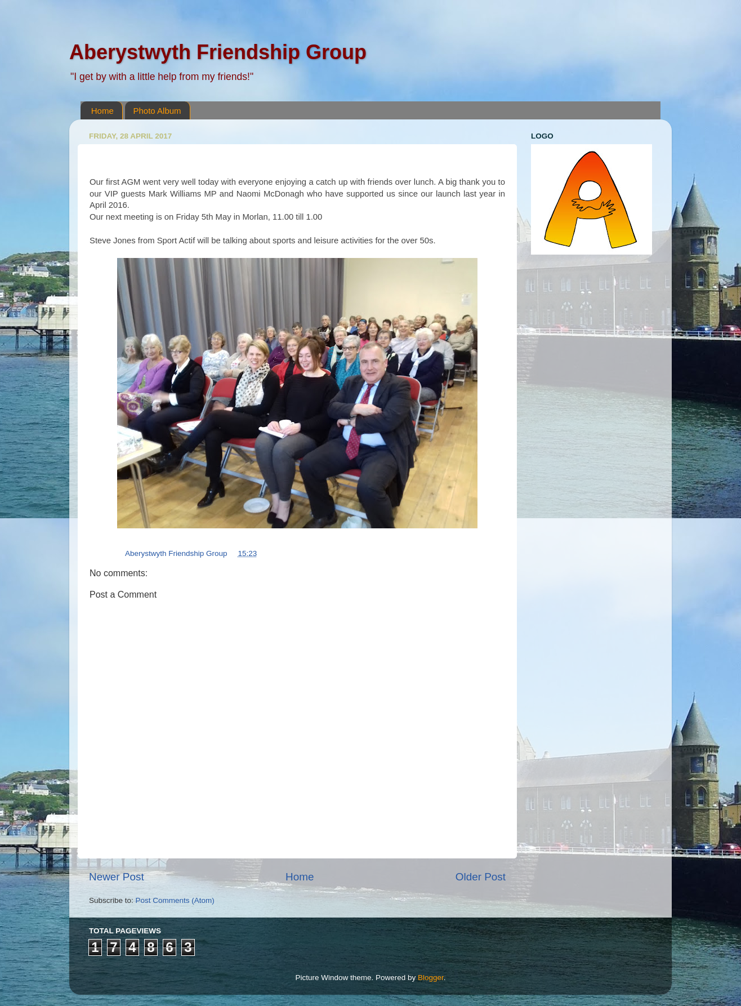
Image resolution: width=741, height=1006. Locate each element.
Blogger (431, 977)
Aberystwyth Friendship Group (218, 52)
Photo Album (157, 110)
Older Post (481, 877)
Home (102, 110)
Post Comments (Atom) (175, 900)
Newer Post (116, 877)
